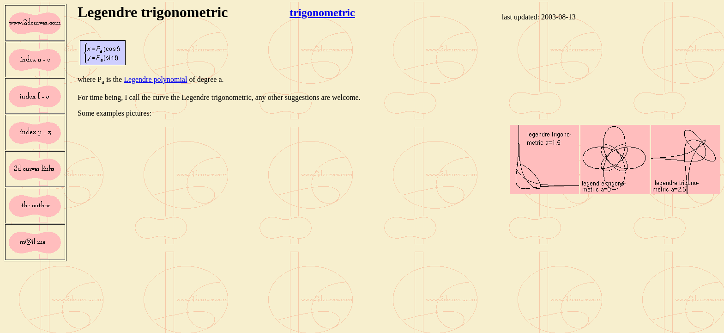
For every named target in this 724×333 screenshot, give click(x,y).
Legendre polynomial (155, 79)
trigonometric (322, 12)
